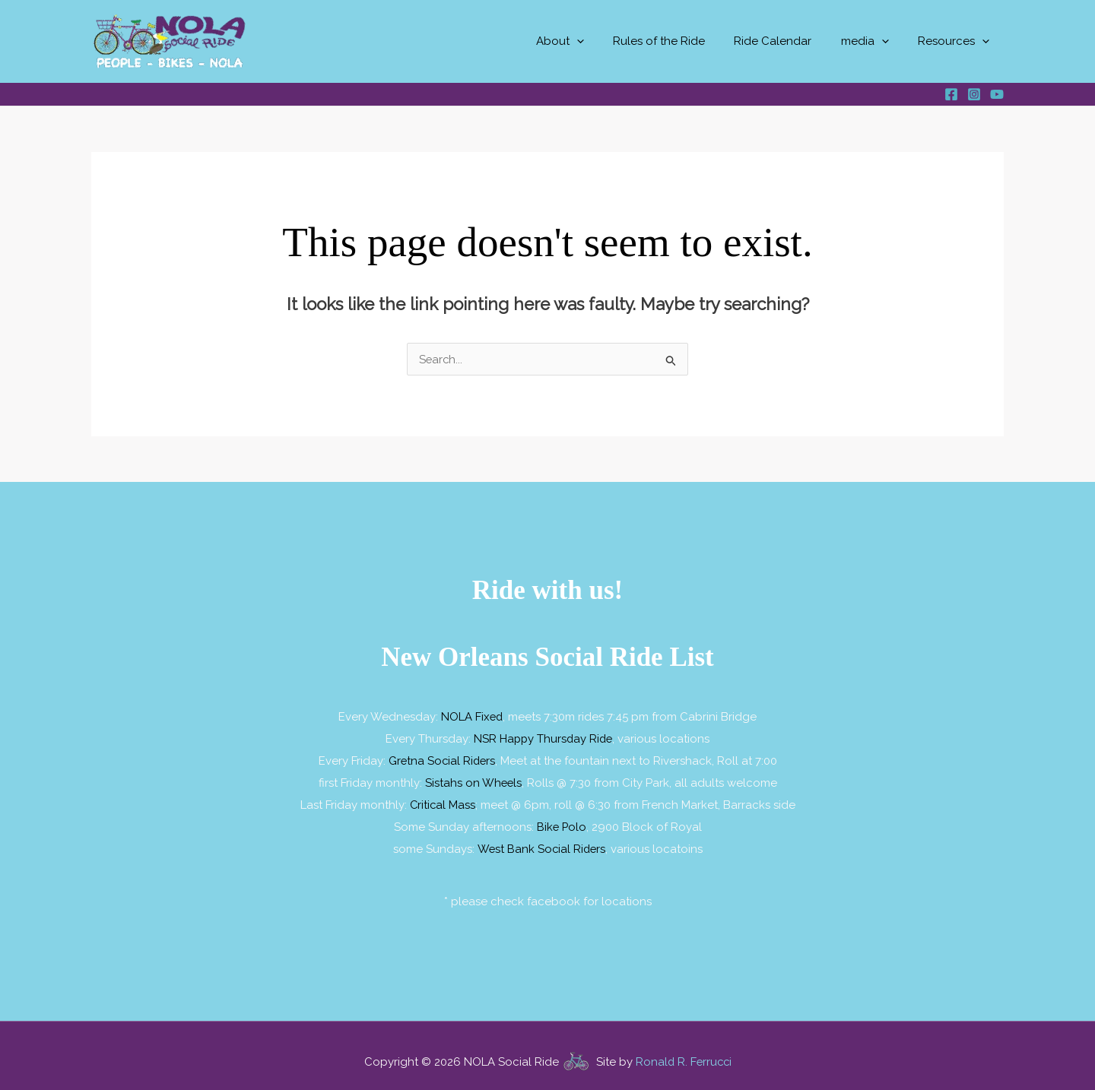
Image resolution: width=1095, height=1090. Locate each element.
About (588, 41)
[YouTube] (997, 94)
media (874, 41)
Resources (956, 41)
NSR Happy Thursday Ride (543, 738)
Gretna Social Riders (442, 759)
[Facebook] (951, 94)
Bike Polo (561, 823)
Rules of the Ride (681, 41)
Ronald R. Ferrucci (683, 1057)
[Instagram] (974, 94)
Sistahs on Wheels (473, 780)
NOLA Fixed (471, 717)
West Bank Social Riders (540, 844)
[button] (605, 41)
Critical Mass (442, 802)
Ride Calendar (788, 41)
